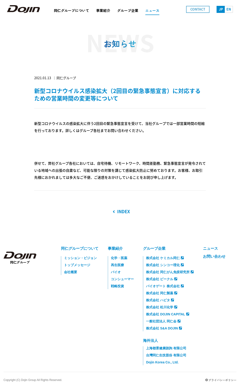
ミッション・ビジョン (80, 258)
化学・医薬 (119, 258)
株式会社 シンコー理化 (165, 265)
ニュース (210, 248)
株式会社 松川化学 (161, 307)
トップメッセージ (77, 265)
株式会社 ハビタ (160, 300)
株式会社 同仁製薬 (161, 293)
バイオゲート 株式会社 (165, 286)
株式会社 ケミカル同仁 (165, 258)
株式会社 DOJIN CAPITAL (167, 314)
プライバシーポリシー (220, 380)
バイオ (116, 272)
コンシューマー (122, 279)
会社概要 (70, 272)
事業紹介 (115, 248)
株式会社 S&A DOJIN (164, 328)
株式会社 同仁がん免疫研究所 (170, 272)
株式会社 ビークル (161, 279)
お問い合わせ (214, 256)
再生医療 (117, 265)
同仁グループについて (79, 248)
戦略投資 (117, 286)
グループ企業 (154, 248)
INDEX (121, 211)
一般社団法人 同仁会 (163, 321)
